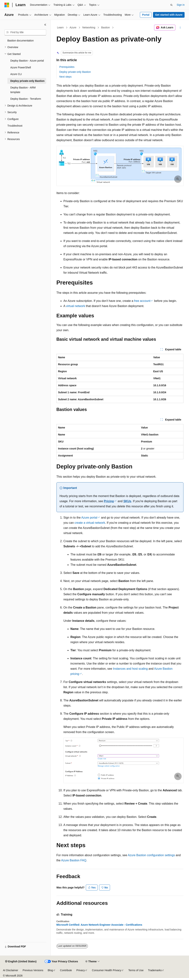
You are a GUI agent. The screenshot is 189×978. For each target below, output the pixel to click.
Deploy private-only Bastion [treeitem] (27, 80)
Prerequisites (67, 66)
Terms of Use (135, 970)
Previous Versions (33, 970)
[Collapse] (45, 24)
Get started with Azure (168, 14)
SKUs (127, 501)
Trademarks (155, 970)
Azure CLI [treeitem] (16, 74)
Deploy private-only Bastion (75, 71)
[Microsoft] (6, 5)
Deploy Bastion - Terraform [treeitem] (25, 98)
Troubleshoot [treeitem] (14, 125)
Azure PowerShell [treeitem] (20, 67)
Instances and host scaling (130, 668)
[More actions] (180, 28)
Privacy (80, 970)
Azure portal (89, 517)
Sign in (181, 4)
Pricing (109, 501)
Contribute (66, 970)
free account (142, 300)
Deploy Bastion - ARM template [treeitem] (23, 90)
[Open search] (171, 5)
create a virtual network (90, 522)
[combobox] (25, 32)
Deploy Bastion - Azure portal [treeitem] (27, 60)
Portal (146, 14)
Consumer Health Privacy (106, 970)
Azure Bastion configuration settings (151, 855)
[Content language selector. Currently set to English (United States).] (21, 962)
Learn (60, 27)
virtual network (75, 306)
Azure (73, 27)
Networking (88, 27)
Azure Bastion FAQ (73, 860)
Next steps (65, 76)
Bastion (105, 27)
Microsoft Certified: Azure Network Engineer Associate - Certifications (99, 924)
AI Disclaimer (10, 970)
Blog (50, 970)
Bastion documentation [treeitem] (20, 40)
